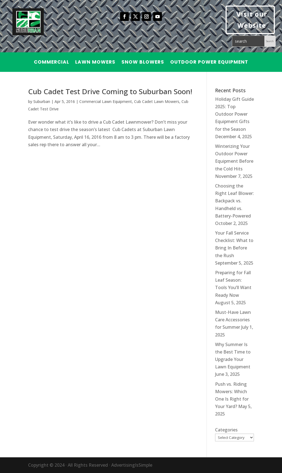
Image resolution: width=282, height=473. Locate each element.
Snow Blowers (142, 62)
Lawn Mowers (95, 62)
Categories (226, 430)
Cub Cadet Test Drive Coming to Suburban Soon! (110, 91)
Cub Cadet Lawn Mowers (156, 101)
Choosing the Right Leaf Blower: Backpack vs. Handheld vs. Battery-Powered (234, 201)
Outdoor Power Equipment (209, 62)
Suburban (41, 101)
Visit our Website (251, 19)
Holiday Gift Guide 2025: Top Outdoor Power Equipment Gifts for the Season (234, 114)
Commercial (51, 62)
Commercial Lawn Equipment (105, 101)
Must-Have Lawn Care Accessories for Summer (233, 319)
